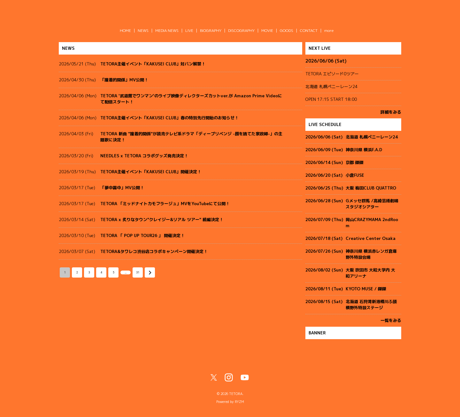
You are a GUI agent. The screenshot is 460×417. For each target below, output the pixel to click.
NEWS (143, 30)
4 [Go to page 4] (101, 272)
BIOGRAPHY (210, 30)
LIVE (189, 30)
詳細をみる (390, 112)
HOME (125, 30)
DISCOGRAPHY (241, 30)
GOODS (286, 30)
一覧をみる (390, 320)
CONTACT (309, 30)
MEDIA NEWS (167, 30)
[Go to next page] (150, 272)
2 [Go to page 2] (77, 272)
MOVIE (267, 30)
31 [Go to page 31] (138, 272)
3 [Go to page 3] (89, 272)
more (329, 30)
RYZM (239, 401)
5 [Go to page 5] (113, 272)
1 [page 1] (65, 272)
